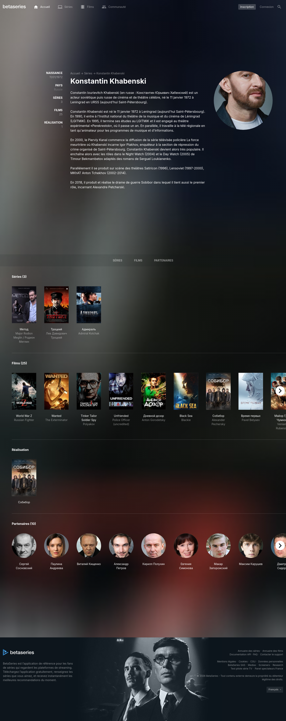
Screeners (264, 665)
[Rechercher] (279, 7)
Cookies (243, 661)
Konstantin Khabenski (110, 73)
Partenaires (163, 260)
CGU (253, 661)
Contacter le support (271, 654)
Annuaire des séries (249, 650)
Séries (88, 73)
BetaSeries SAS (236, 665)
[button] (24, 551)
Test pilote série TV (241, 668)
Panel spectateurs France (269, 668)
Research (278, 665)
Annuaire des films (272, 650)
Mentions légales (226, 661)
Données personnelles (270, 661)
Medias (252, 665)
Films (138, 260)
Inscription (247, 6)
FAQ (255, 654)
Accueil (75, 73)
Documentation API (240, 654)
